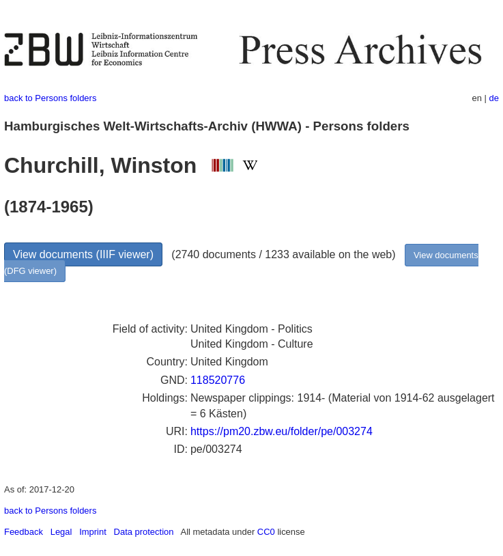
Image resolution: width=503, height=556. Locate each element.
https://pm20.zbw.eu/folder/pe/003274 (281, 431)
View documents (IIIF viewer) (83, 254)
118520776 (217, 380)
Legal (61, 532)
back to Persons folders (50, 98)
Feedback (23, 532)
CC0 (266, 532)
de (494, 98)
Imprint (92, 532)
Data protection (144, 532)
